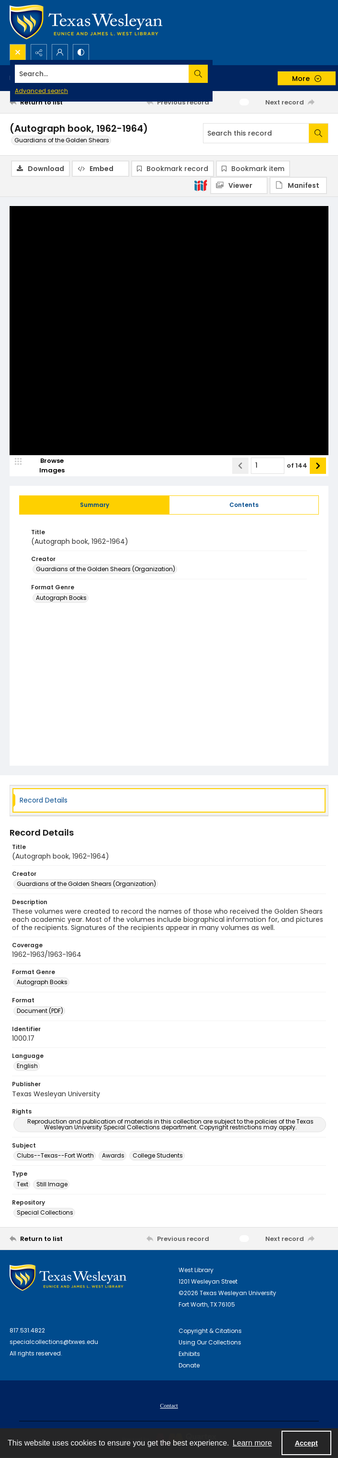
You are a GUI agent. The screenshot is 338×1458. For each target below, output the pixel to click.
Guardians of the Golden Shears (61, 140)
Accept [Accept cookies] (306, 1443)
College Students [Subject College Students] (158, 1156)
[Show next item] (318, 466)
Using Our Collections (210, 1343)
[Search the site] (136, 74)
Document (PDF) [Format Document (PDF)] (40, 1011)
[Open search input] (17, 52)
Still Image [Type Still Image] (52, 1185)
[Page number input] (267, 466)
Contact (169, 1406)
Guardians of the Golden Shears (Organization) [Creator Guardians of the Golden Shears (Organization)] (105, 570)
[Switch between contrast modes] (81, 52)
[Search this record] (256, 133)
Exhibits (189, 1355)
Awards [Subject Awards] (113, 1156)
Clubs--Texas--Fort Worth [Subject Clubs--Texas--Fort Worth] (55, 1156)
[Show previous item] (240, 466)
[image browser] (45, 466)
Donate (189, 1366)
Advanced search (41, 91)
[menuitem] (169, 1406)
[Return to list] (51, 102)
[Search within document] (318, 133)
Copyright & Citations (210, 1332)
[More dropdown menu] (307, 78)
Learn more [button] (252, 1443)
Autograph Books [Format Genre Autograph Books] (61, 598)
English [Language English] (27, 1067)
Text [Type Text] (22, 1185)
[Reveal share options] (38, 52)
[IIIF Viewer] (239, 185)
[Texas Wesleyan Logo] (86, 22)
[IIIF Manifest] (298, 185)
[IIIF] (200, 185)
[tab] (94, 505)
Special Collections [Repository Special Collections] (45, 1213)
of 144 (297, 466)
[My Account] (60, 52)
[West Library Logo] (68, 1278)
